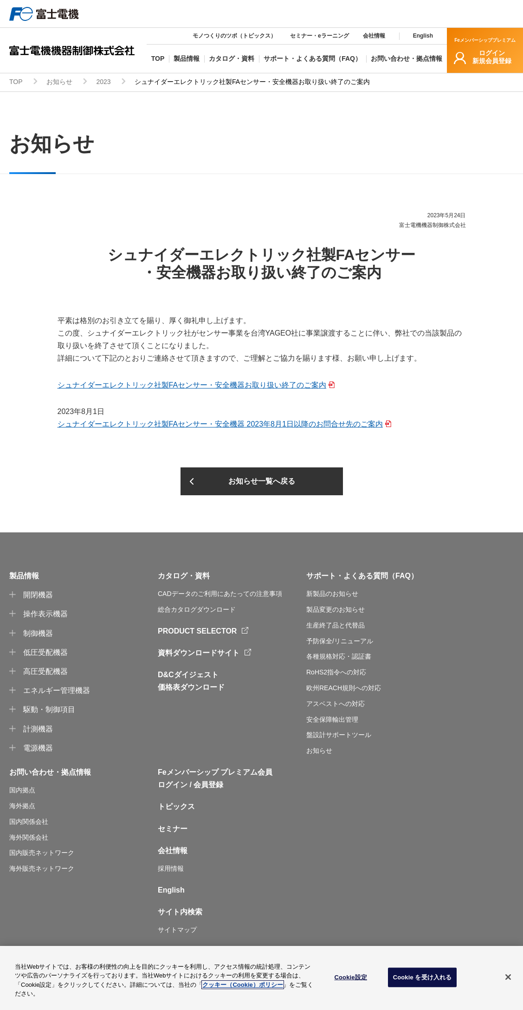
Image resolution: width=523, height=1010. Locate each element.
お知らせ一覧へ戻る (261, 481)
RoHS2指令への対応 (336, 672)
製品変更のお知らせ (335, 609)
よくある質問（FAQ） (380, 576)
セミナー (172, 829)
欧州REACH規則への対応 (343, 688)
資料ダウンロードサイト (198, 653)
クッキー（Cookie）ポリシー (242, 984)
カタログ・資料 (184, 576)
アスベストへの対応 (335, 703)
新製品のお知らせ (332, 593)
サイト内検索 (180, 912)
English (423, 35)
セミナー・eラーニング (319, 35)
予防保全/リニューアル (339, 641)
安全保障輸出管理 (332, 719)
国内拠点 (22, 790)
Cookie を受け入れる (422, 977)
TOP (16, 81)
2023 (103, 81)
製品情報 (24, 576)
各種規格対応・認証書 (338, 656)
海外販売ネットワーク (41, 868)
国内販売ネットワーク (41, 852)
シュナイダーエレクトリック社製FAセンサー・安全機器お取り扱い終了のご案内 (192, 385)
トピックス (176, 806)
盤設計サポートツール (338, 734)
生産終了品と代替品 (335, 625)
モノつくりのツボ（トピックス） (234, 35)
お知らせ (59, 81)
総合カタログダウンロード (197, 609)
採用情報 (171, 868)
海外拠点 (22, 805)
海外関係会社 (28, 837)
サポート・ (324, 576)
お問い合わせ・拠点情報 (50, 772)
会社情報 (374, 35)
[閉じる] (508, 977)
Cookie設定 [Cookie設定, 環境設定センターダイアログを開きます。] (350, 977)
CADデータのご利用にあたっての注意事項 (220, 593)
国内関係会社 (28, 821)
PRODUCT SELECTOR (197, 631)
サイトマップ (177, 929)
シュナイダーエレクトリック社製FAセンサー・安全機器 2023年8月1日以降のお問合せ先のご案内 (220, 424)
